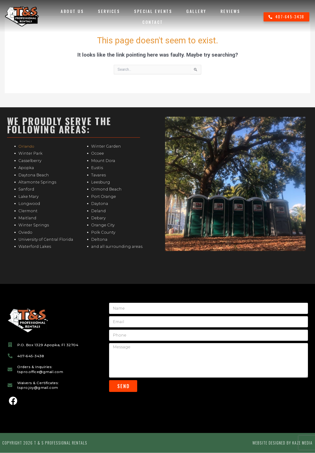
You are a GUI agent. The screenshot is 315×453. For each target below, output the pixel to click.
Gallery (196, 11)
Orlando (26, 146)
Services (109, 11)
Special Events (153, 11)
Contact (152, 22)
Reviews (230, 11)
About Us (72, 11)
